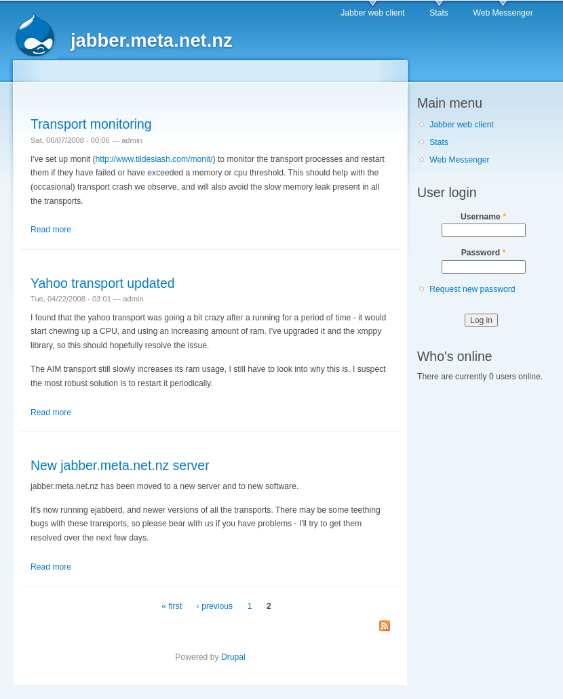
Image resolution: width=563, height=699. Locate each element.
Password (483, 252)
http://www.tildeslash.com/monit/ (154, 159)
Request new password (472, 289)
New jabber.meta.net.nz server (120, 465)
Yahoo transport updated (103, 283)
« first (171, 606)
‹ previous (215, 606)
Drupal (233, 657)
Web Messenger (502, 13)
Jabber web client (373, 13)
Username (483, 216)
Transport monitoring (91, 123)
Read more (51, 229)
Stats (438, 13)
